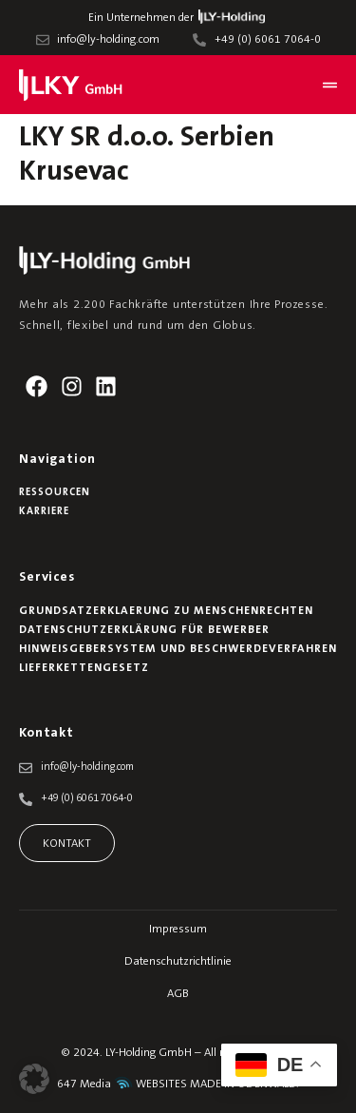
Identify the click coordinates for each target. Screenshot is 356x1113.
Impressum (178, 929)
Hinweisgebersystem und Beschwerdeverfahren (178, 649)
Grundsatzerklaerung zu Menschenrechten (166, 611)
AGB (178, 994)
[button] (34, 1079)
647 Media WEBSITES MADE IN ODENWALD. (178, 1084)
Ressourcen (54, 493)
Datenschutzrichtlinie (178, 962)
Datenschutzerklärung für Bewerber (144, 630)
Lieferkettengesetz (84, 668)
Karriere (44, 512)
